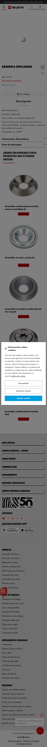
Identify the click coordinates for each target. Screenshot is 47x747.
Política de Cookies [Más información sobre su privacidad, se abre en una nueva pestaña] (18, 376)
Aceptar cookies (23, 398)
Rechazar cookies (23, 391)
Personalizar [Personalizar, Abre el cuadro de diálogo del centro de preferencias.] (23, 383)
